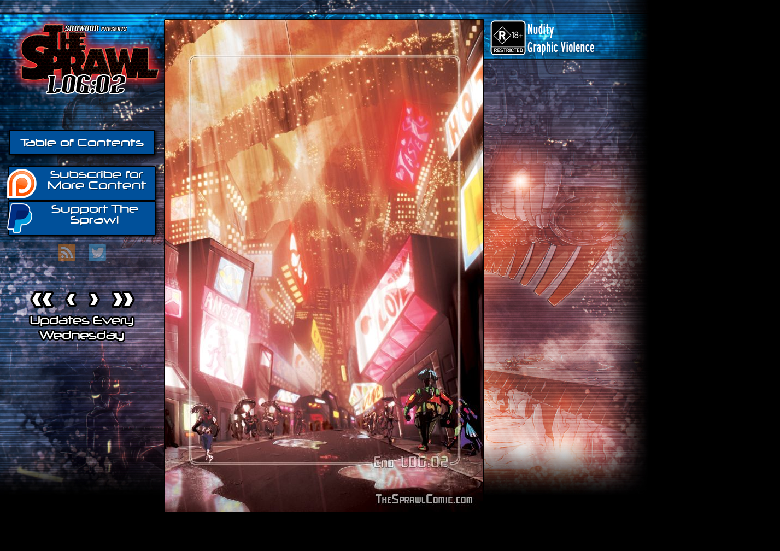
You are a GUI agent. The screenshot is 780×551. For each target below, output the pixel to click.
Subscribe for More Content (77, 182)
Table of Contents (82, 143)
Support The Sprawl (73, 217)
